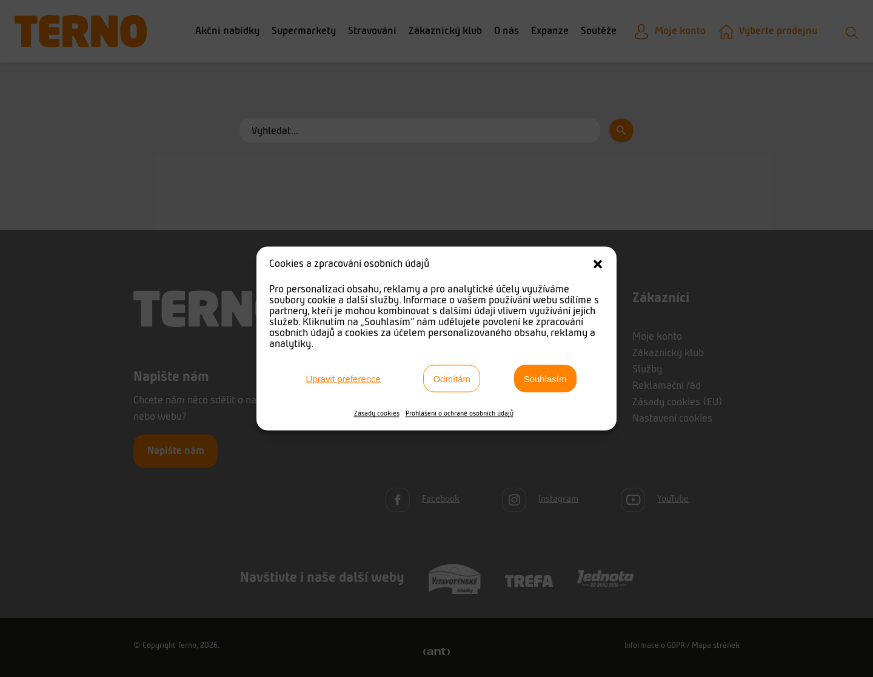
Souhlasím (545, 378)
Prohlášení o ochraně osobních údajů (459, 413)
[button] (598, 264)
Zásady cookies (377, 413)
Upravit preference (343, 378)
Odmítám (451, 378)
